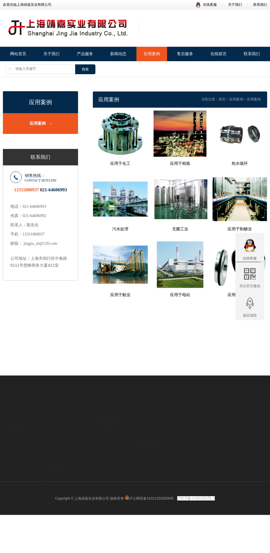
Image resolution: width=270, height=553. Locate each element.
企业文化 (10, 432)
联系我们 (260, 5)
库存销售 (145, 453)
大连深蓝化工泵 (56, 464)
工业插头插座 (113, 375)
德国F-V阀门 (53, 457)
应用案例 (152, 54)
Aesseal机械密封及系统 (61, 478)
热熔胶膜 (188, 375)
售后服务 (185, 54)
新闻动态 (118, 54)
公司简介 (10, 425)
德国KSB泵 (52, 449)
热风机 (139, 375)
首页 (228, 99)
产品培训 (145, 432)
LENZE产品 (53, 471)
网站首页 (18, 54)
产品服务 (85, 54)
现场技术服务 (148, 446)
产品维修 (145, 439)
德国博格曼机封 (56, 442)
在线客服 (206, 5)
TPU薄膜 (211, 375)
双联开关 (34, 375)
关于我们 (235, 5)
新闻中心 (104, 421)
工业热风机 (162, 375)
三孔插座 (85, 375)
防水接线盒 (60, 375)
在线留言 (218, 54)
